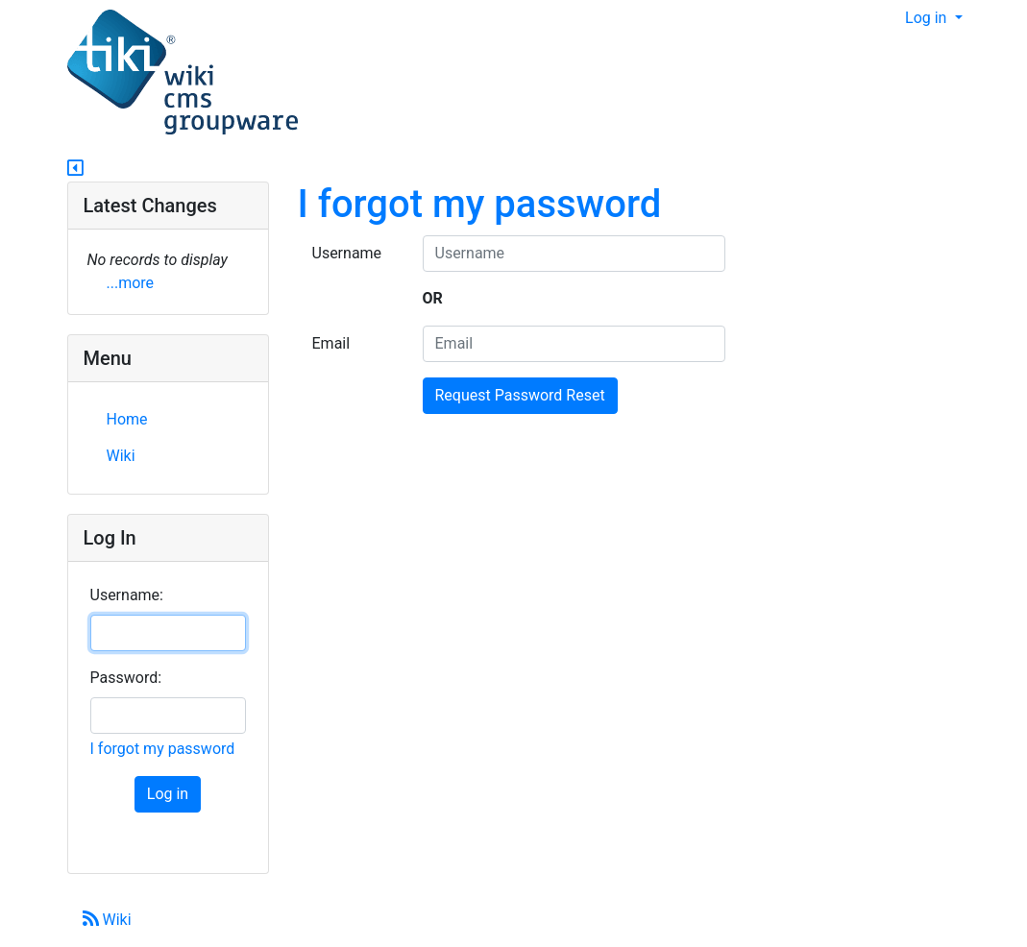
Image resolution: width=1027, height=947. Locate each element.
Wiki (107, 920)
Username (347, 253)
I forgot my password (480, 204)
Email (331, 343)
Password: (126, 677)
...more (131, 283)
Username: (126, 595)
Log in (927, 18)
